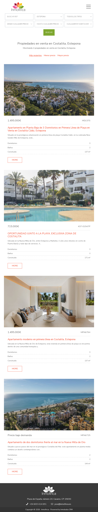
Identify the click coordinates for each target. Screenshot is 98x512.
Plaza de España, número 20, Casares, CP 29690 (49, 499)
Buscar (49, 32)
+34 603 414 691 (38, 504)
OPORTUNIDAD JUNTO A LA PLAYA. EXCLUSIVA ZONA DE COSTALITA (42, 235)
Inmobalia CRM (67, 509)
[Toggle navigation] (88, 6)
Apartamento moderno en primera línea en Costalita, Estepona (41, 339)
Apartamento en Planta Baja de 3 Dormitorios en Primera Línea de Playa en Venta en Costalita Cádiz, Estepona (49, 129)
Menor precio (49, 55)
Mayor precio (63, 55)
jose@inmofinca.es (63, 504)
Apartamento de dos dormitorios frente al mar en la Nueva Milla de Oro (46, 442)
